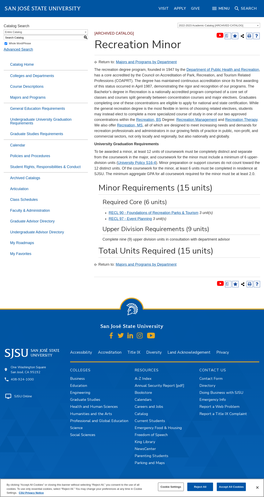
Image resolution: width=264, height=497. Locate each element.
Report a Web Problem (219, 406)
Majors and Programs (28, 97)
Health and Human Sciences (94, 406)
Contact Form (211, 378)
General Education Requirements (37, 108)
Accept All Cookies (231, 486)
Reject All (200, 486)
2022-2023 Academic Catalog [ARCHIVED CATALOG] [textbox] (211, 25)
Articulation (19, 189)
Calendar (17, 145)
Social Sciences (82, 434)
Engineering (80, 392)
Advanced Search (18, 49)
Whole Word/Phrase (20, 43)
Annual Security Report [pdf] (159, 385)
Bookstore (143, 392)
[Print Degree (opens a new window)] (228, 36)
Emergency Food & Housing (158, 427)
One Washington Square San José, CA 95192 (28, 369)
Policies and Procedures (30, 156)
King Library (145, 441)
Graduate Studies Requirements (36, 134)
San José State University (43, 8)
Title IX (133, 352)
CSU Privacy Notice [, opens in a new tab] (31, 492)
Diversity (154, 352)
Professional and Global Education (99, 420)
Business (77, 378)
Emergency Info (212, 399)
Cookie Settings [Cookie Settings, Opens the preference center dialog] (170, 486)
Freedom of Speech (151, 434)
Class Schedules (24, 200)
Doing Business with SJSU (221, 392)
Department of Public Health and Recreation (222, 70)
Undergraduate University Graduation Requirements (41, 121)
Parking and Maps (150, 462)
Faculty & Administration (30, 210)
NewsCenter (145, 448)
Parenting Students (151, 455)
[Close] (257, 487)
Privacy (222, 352)
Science (76, 427)
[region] (164, 8)
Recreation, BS (148, 120)
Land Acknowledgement (188, 352)
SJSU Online (23, 396)
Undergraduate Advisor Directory (37, 232)
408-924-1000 (22, 379)
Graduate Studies (85, 399)
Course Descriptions (27, 86)
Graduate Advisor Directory (32, 221)
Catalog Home (22, 64)
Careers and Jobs (149, 406)
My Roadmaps (22, 243)
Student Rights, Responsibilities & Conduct (45, 167)
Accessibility (81, 352)
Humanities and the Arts (91, 413)
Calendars (143, 399)
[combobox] (219, 25)
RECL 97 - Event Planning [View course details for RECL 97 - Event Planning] (130, 219)
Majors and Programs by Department (146, 62)
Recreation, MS (130, 125)
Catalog (141, 413)
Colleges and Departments (32, 76)
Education (78, 385)
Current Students (150, 420)
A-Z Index (143, 378)
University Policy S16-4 (137, 163)
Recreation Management (196, 120)
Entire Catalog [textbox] (13, 32)
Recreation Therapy (241, 120)
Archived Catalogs (25, 178)
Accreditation (109, 352)
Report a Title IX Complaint (223, 413)
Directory (207, 385)
